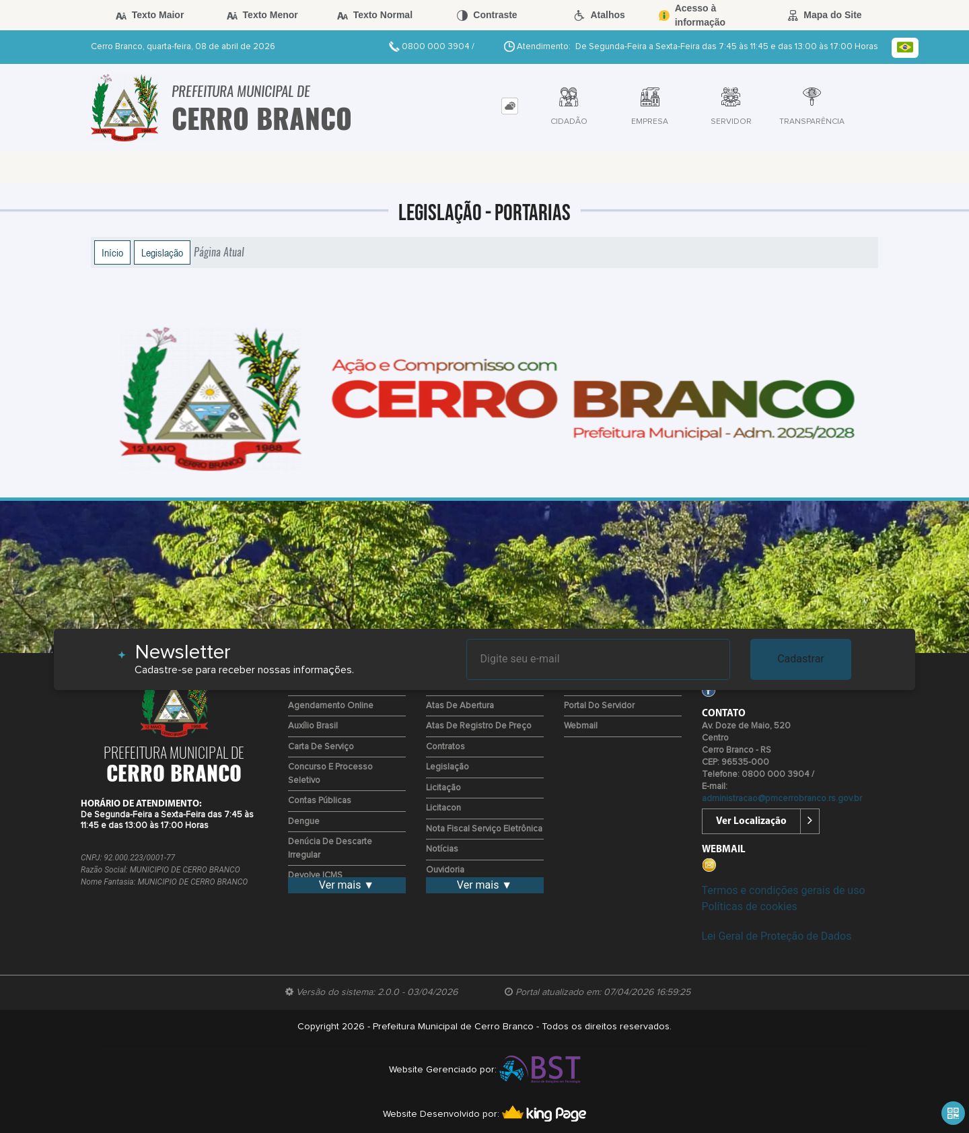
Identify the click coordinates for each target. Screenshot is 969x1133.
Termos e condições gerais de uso (783, 890)
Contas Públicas (319, 800)
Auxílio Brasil (313, 726)
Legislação (162, 252)
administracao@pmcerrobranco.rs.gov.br (782, 798)
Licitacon (443, 808)
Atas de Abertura (460, 705)
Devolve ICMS (315, 875)
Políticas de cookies (749, 906)
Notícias (442, 849)
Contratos (445, 747)
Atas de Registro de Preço (479, 726)
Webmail (581, 726)
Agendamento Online (330, 705)
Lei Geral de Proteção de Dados (777, 936)
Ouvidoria (445, 870)
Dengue (304, 821)
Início (112, 252)
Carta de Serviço (321, 747)
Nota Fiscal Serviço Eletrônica (484, 829)
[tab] (509, 106)
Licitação (443, 788)
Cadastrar (800, 658)
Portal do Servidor (599, 705)
